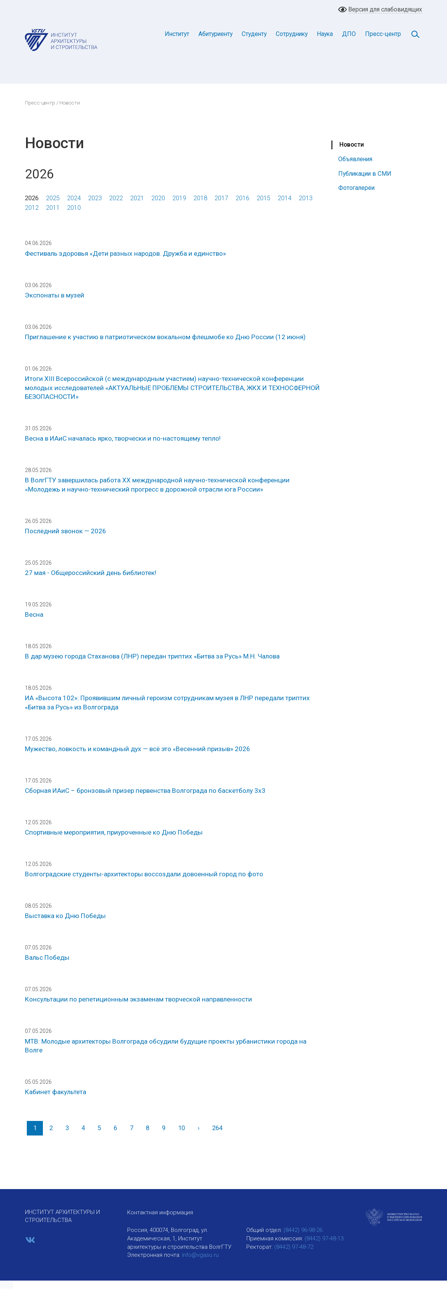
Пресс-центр (383, 34)
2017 (221, 198)
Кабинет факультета (55, 1092)
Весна (34, 614)
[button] (6, 1285)
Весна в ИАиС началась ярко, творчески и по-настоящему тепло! (123, 438)
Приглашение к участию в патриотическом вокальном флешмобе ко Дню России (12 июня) (165, 337)
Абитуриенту (215, 34)
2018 (200, 198)
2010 (74, 207)
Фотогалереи (356, 187)
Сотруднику (292, 34)
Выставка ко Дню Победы (65, 916)
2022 (116, 198)
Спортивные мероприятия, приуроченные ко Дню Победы (114, 832)
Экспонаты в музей (54, 295)
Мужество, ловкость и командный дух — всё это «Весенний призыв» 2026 (137, 749)
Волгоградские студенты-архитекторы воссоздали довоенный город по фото (144, 874)
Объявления (355, 159)
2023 (95, 198)
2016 (242, 198)
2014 (284, 198)
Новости (351, 144)
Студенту (254, 34)
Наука (325, 34)
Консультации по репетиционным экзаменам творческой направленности (138, 999)
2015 (263, 198)
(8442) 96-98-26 (303, 1230)
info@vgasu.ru (200, 1254)
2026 (32, 198)
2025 (53, 198)
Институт (177, 34)
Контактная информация (160, 1212)
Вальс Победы (47, 957)
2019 (179, 198)
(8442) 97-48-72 (293, 1246)
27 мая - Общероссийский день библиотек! (90, 573)
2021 (137, 198)
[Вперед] (198, 1128)
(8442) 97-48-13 (324, 1238)
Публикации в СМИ (364, 173)
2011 (53, 207)
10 (181, 1128)
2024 (74, 198)
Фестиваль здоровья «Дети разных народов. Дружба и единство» (125, 253)
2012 (32, 207)
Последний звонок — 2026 (65, 531)
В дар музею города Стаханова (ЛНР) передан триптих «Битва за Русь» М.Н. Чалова (152, 656)
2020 (158, 198)
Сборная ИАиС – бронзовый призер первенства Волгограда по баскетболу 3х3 (145, 790)
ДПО (349, 34)
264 (217, 1128)
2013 (306, 198)
